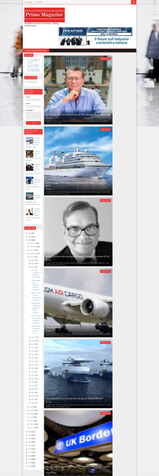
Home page (22, 2)
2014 (23, 424)
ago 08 (27, 347)
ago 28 (27, 236)
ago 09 (27, 344)
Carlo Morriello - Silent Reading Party (27, 49)
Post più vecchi (102, 468)
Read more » (102, 40)
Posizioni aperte (26, 62)
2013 (23, 428)
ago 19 (27, 323)
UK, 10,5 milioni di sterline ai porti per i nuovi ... (30, 292)
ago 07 (27, 351)
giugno (25, 372)
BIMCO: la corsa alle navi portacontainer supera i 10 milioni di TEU (73, 239)
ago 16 (27, 330)
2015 (23, 421)
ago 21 (27, 316)
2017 (23, 414)
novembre (26, 215)
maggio (25, 375)
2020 (23, 404)
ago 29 (27, 232)
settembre (26, 222)
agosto (25, 226)
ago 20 (27, 320)
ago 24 (27, 306)
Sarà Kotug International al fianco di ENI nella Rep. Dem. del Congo (73, 96)
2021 (23, 400)
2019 (23, 407)
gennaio (26, 389)
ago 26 (27, 302)
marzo (25, 382)
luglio (25, 369)
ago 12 (27, 340)
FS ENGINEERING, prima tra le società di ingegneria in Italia (28, 157)
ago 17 (27, 326)
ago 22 (27, 313)
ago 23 (27, 309)
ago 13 (27, 337)
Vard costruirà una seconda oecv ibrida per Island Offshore (70, 382)
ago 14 (27, 333)
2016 (23, 417)
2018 (23, 411)
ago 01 (27, 364)
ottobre (25, 219)
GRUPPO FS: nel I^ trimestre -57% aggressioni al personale (28, 144)
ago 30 (27, 229)
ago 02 (27, 361)
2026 (23, 202)
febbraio (26, 386)
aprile (25, 379)
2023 (23, 393)
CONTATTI (33, 2)
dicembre (26, 212)
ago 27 (27, 299)
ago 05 (27, 357)
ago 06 (27, 354)
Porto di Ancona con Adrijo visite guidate (28, 41)
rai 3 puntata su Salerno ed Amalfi (27, 45)
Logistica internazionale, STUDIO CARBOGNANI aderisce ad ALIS (28, 184)
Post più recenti (46, 468)
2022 (23, 397)
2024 (23, 209)
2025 (23, 205)
